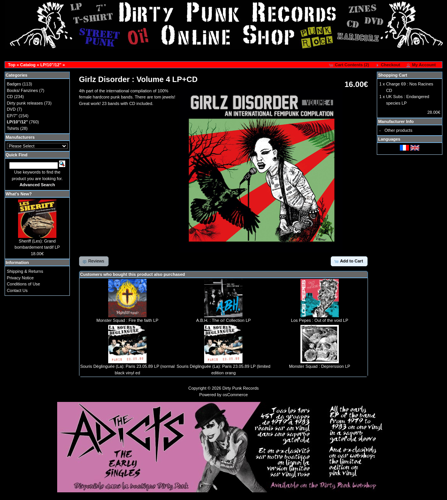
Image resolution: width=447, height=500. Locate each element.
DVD (11, 109)
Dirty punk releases (25, 103)
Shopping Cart (392, 75)
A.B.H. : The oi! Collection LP (223, 320)
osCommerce (235, 394)
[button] (349, 65)
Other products (398, 130)
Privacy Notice (20, 277)
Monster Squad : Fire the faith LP (127, 320)
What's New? (19, 194)
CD (10, 96)
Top (11, 64)
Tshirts (13, 128)
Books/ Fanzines (22, 90)
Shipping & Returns (25, 271)
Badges (14, 84)
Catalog (27, 64)
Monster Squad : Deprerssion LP (319, 366)
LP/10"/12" (50, 64)
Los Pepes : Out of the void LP (319, 320)
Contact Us (17, 290)
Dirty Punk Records (241, 388)
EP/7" (12, 115)
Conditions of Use (23, 284)
